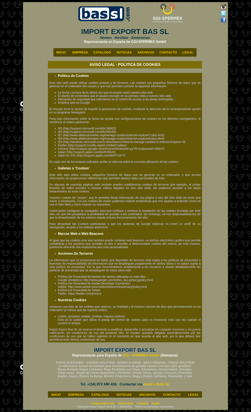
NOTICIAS (124, 394)
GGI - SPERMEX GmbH (141, 355)
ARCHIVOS (147, 394)
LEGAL (193, 394)
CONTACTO (172, 394)
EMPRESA (76, 394)
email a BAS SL (156, 384)
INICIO (56, 394)
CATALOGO (100, 394)
